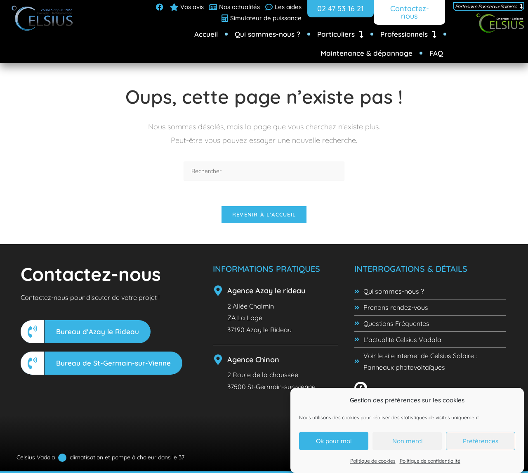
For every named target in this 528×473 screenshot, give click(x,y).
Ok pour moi (333, 442)
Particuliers (340, 34)
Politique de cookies (373, 462)
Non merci (407, 442)
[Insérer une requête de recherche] (264, 171)
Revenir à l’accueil (264, 214)
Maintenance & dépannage (366, 53)
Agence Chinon (253, 359)
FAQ (436, 53)
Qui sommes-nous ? (267, 34)
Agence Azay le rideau (266, 290)
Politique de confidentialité (430, 462)
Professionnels (408, 34)
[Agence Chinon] (218, 359)
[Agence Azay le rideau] (218, 290)
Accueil (206, 34)
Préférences (480, 442)
